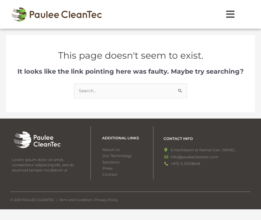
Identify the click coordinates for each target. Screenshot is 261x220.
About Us (111, 149)
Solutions (114, 162)
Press (107, 168)
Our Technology (117, 155)
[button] (230, 14)
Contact (109, 174)
